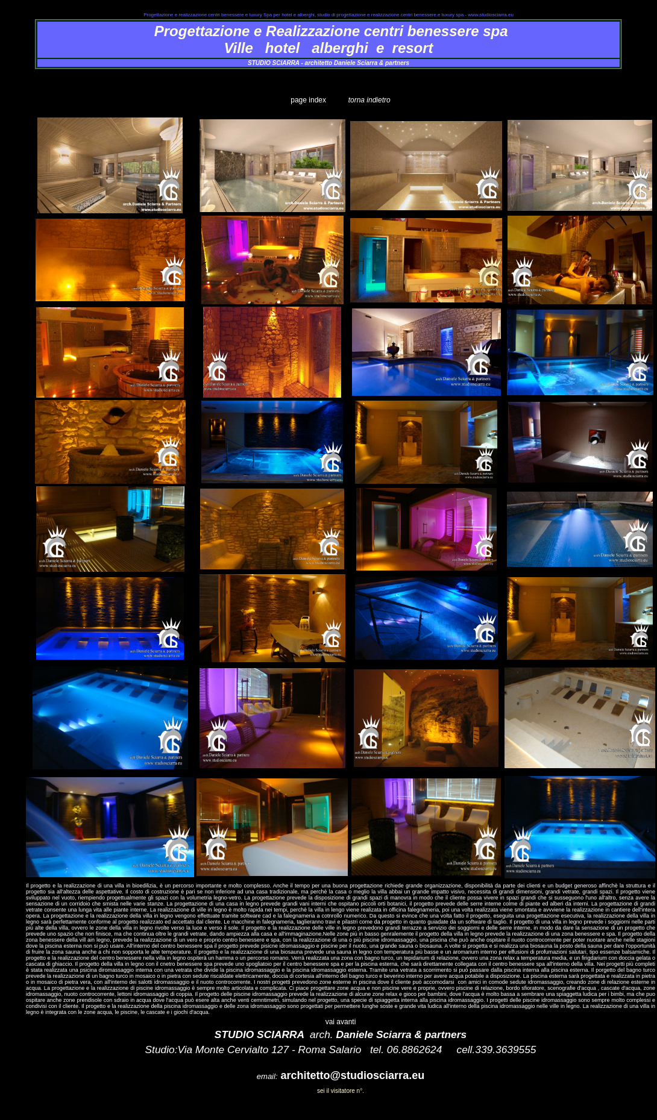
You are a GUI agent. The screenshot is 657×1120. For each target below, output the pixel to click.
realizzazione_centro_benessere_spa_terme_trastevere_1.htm (328, 90)
